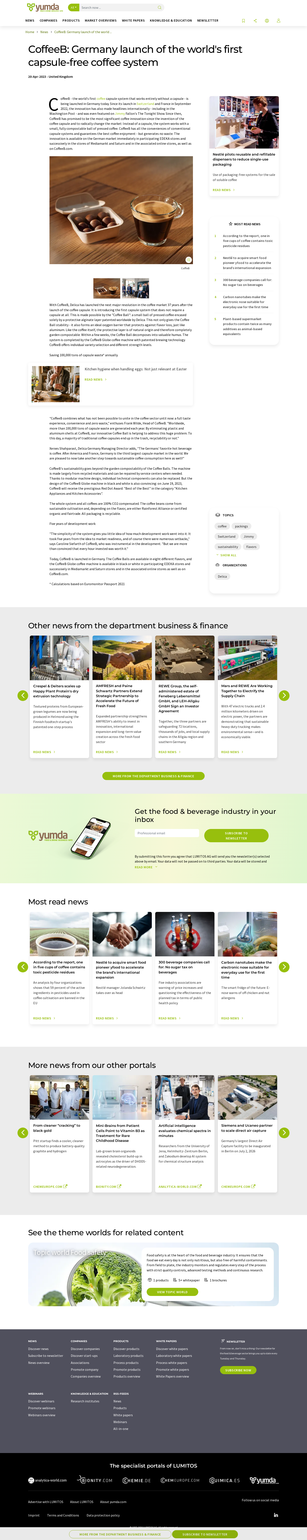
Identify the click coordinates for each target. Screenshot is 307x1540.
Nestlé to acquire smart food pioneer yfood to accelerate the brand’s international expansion (247, 263)
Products (120, 1408)
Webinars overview (41, 1415)
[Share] (255, 21)
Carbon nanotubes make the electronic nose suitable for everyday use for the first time (245, 302)
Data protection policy (103, 1515)
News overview (38, 1362)
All (72, 7)
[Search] (160, 7)
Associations (80, 1362)
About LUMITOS (81, 1502)
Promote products (126, 1369)
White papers (123, 1415)
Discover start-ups (84, 1355)
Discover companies (85, 1349)
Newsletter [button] (207, 20)
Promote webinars (41, 1408)
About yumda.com (113, 1502)
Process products (126, 1362)
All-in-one (120, 1429)
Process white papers (171, 1362)
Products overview (126, 1376)
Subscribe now (238, 1370)
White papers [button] (133, 20)
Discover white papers (172, 1349)
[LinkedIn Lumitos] (276, 1515)
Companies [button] (49, 20)
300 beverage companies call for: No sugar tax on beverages (247, 282)
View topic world (172, 1292)
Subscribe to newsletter (236, 835)
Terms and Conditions (63, 1515)
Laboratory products (128, 1355)
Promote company (84, 1369)
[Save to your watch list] (243, 21)
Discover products (126, 1349)
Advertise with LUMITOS (45, 1502)
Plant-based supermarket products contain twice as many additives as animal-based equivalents (247, 326)
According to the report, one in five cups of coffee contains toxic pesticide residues (248, 241)
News (117, 1401)
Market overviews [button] (101, 20)
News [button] (30, 20)
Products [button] (71, 20)
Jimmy (120, 113)
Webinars (120, 1422)
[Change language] (267, 21)
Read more (147, 867)
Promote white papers (172, 1369)
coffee (101, 98)
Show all (225, 555)
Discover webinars (41, 1401)
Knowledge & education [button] (171, 20)
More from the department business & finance (153, 776)
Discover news (38, 1349)
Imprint (34, 1515)
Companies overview (86, 1376)
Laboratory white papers (174, 1355)
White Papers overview (172, 1376)
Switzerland (145, 104)
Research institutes (85, 1401)
